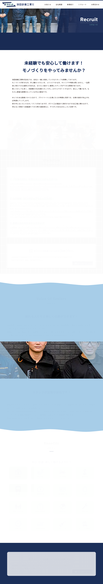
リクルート (82, 4)
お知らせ (47, 4)
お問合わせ (95, 4)
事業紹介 (70, 4)
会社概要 (59, 4)
